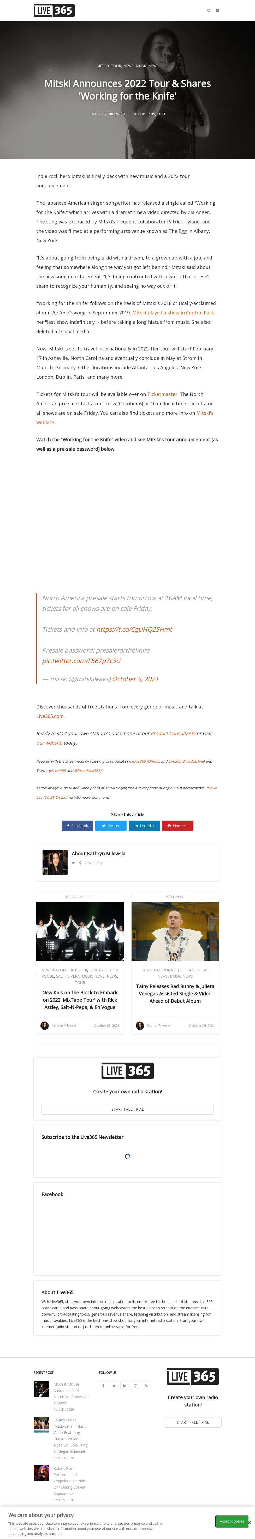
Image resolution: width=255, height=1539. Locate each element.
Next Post (175, 896)
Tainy (146, 969)
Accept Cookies (232, 1521)
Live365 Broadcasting (186, 761)
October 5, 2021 (135, 679)
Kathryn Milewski (106, 853)
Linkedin (144, 825)
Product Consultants (173, 733)
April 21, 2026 (64, 1409)
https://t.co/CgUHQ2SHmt (134, 629)
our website (49, 743)
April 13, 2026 (64, 1458)
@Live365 (58, 770)
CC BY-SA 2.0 (55, 797)
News (128, 65)
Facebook (77, 825)
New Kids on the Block (64, 969)
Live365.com (50, 716)
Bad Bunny (165, 969)
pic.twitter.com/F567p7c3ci (81, 660)
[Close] (249, 1523)
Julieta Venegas (193, 969)
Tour (116, 65)
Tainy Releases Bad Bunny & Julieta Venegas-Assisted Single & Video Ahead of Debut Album (175, 993)
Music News (147, 65)
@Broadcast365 (87, 770)
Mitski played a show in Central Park (173, 312)
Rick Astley (100, 969)
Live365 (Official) (146, 761)
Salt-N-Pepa (68, 976)
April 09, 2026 (64, 1500)
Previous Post (80, 896)
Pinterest (178, 825)
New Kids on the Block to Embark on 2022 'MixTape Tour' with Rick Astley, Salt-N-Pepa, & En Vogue (79, 999)
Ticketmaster (162, 394)
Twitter (111, 825)
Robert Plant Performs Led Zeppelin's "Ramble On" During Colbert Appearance (70, 1481)
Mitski (103, 65)
